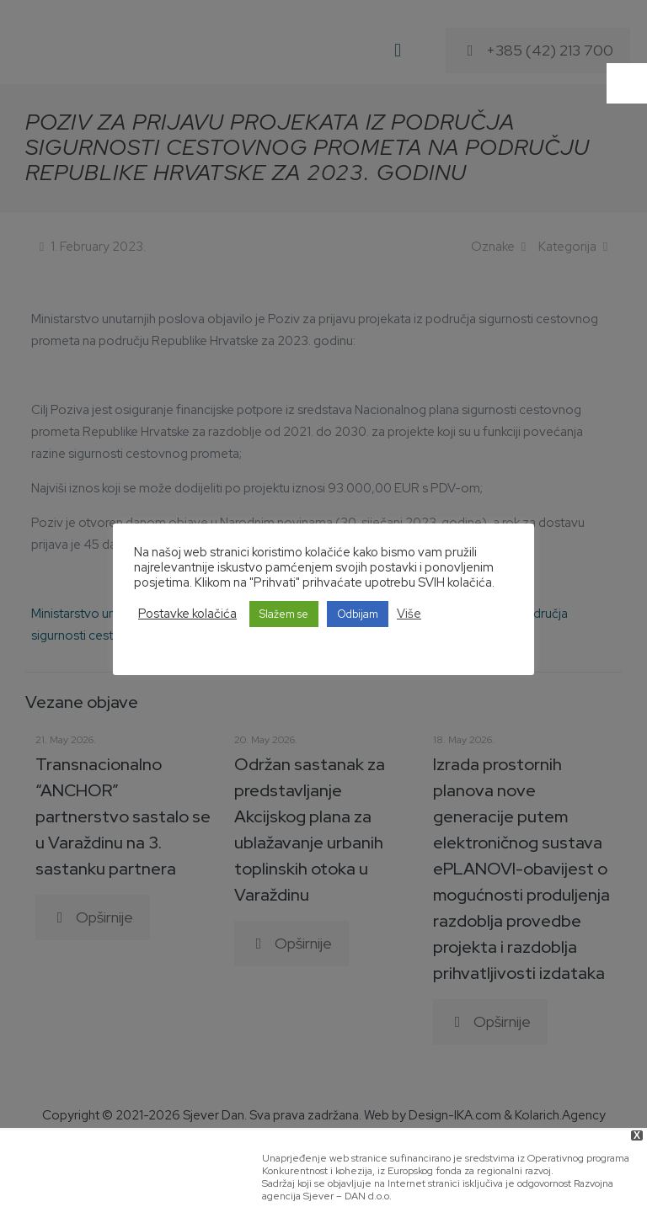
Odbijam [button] (357, 614)
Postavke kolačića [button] (187, 613)
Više (409, 613)
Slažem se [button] (283, 614)
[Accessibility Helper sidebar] (627, 83)
